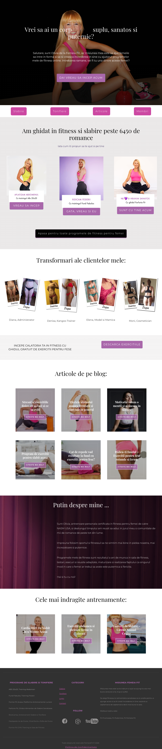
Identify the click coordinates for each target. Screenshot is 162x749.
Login (61, 698)
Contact (62, 703)
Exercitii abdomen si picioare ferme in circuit (80, 629)
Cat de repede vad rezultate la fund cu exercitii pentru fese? (81, 455)
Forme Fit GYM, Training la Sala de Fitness (27, 727)
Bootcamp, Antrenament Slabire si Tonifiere (27, 715)
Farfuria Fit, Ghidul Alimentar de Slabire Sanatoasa (30, 708)
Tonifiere (63, 693)
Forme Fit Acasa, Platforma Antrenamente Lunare (30, 702)
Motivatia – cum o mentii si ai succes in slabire (127, 405)
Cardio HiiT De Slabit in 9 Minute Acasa (35, 630)
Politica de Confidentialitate (81, 747)
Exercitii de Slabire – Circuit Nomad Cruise (126, 629)
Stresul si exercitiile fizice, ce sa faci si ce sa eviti (35, 405)
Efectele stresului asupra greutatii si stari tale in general (81, 405)
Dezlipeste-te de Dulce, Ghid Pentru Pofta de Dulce (31, 721)
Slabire (62, 689)
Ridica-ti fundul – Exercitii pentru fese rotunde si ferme (126, 455)
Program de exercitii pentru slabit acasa (35, 455)
